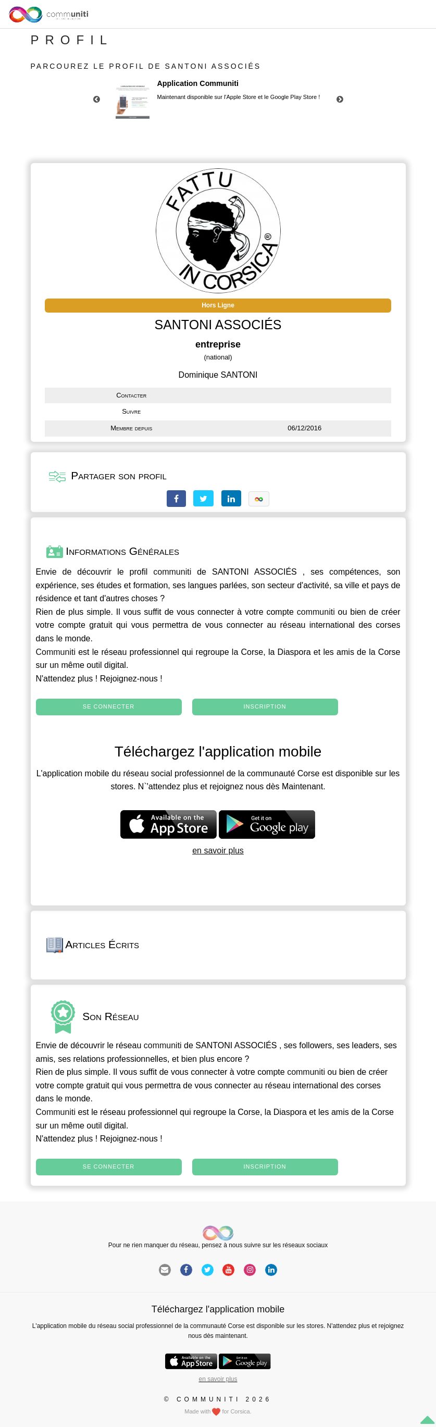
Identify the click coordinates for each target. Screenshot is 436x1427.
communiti (172, 571)
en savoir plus (218, 850)
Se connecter (108, 706)
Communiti (56, 652)
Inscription (265, 706)
